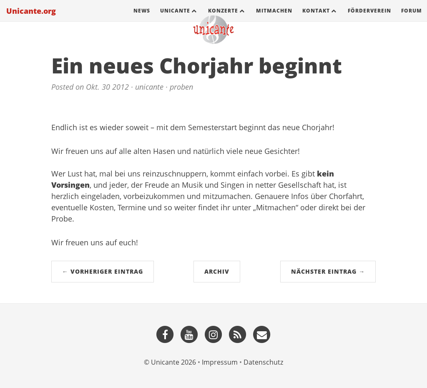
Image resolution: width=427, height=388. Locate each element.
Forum (411, 18)
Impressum (220, 362)
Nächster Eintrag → (328, 271)
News (141, 18)
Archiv (216, 271)
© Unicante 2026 (170, 362)
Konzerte (223, 18)
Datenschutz (263, 362)
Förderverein (369, 18)
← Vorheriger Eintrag (102, 271)
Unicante (175, 18)
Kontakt (316, 18)
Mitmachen (274, 18)
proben (181, 87)
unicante (149, 87)
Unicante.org (31, 19)
